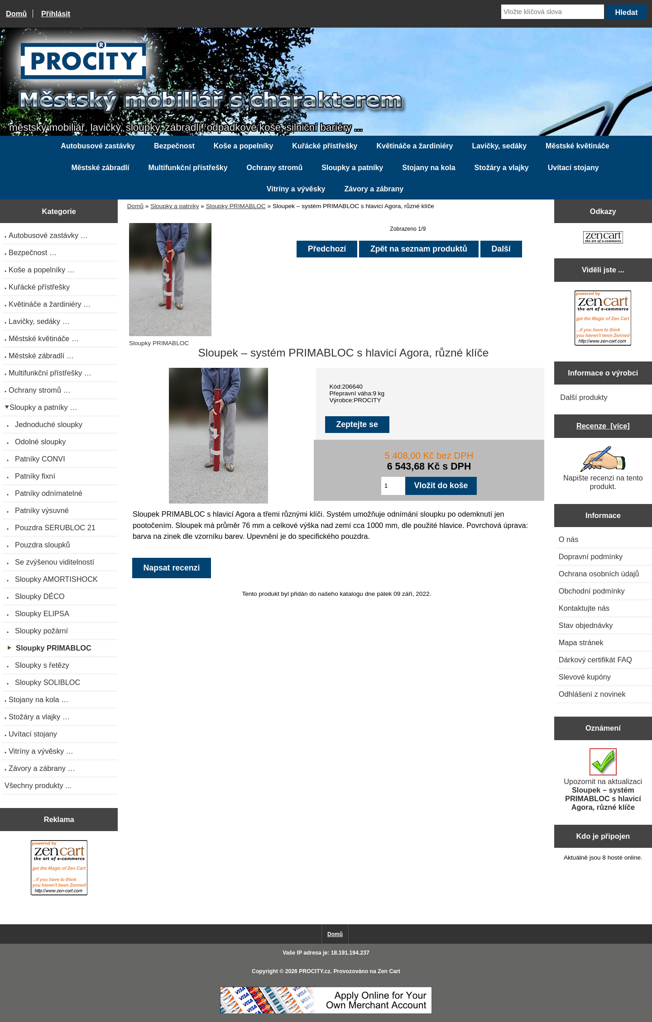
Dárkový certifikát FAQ (595, 660)
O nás (569, 539)
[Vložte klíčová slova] (552, 12)
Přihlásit (55, 14)
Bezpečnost (174, 146)
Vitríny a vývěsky (296, 189)
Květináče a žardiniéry (414, 146)
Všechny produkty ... (38, 785)
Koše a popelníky (243, 146)
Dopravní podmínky (591, 556)
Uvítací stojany (573, 167)
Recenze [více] (603, 426)
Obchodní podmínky (592, 591)
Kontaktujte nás (584, 608)
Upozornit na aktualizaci (603, 779)
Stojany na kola (428, 167)
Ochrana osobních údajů (599, 574)
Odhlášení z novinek (592, 694)
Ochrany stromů (275, 167)
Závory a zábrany (373, 189)
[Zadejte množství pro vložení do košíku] (393, 486)
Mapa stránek (581, 642)
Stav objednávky (586, 625)
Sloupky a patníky (174, 206)
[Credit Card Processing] (326, 1011)
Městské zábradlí (100, 167)
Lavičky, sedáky (499, 146)
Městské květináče (577, 146)
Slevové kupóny (585, 677)
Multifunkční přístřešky (187, 167)
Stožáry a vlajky (502, 167)
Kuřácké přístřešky (324, 146)
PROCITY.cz (314, 971)
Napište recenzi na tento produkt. (603, 468)
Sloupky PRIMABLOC (236, 206)
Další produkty (583, 397)
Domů (16, 14)
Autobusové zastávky (98, 146)
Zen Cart (389, 971)
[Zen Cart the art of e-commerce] (59, 868)
